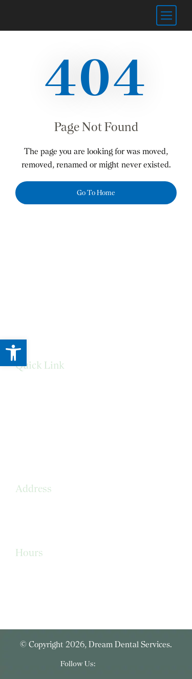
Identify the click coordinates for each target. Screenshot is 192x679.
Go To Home (96, 192)
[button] (13, 353)
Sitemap (30, 451)
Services (30, 390)
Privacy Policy (38, 410)
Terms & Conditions (50, 431)
